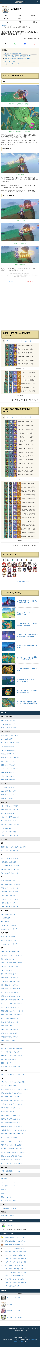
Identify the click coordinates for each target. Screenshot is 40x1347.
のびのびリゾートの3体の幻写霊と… (15, 1248)
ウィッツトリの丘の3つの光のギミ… (15, 1255)
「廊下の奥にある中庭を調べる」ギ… (16, 1269)
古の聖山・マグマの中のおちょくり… (16, 1275)
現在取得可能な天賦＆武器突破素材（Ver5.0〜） (19, 56)
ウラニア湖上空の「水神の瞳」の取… (16, 1251)
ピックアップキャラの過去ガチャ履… (16, 1258)
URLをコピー (29, 281)
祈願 (20, 22)
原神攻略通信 (16, 9)
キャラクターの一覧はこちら (20, 581)
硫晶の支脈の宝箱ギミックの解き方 (15, 1241)
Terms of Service (18, 1341)
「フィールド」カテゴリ (12, 64)
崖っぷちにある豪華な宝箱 (13, 53)
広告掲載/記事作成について (22, 1330)
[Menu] (1, 2)
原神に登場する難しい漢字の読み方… (16, 1279)
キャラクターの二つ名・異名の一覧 (15, 1262)
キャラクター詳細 (10, 61)
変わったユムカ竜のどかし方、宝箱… (16, 1272)
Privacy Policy (32, 1339)
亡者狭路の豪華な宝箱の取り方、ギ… (16, 1244)
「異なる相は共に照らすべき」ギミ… (16, 1286)
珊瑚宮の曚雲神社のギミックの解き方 (16, 1237)
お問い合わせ (22, 1328)
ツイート (10, 281)
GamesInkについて (12, 1328)
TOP (4, 1328)
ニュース (20, 15)
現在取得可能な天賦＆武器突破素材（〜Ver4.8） (19, 58)
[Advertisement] (20, 305)
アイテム (20, 18)
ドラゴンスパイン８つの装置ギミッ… (16, 1265)
